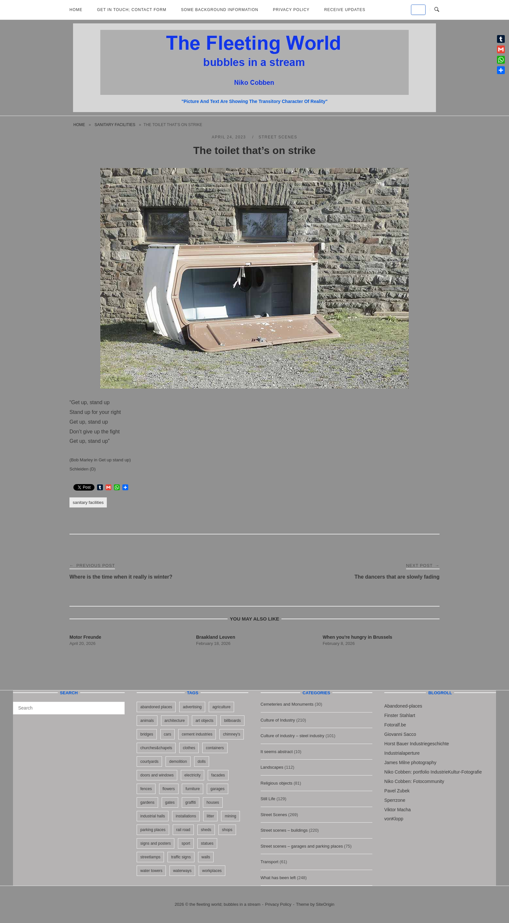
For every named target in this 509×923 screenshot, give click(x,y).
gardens (147, 802)
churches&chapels (156, 748)
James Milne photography (410, 762)
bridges (146, 734)
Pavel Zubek (397, 790)
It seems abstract (277, 751)
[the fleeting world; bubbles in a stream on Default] (418, 10)
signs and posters (155, 843)
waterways (182, 870)
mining (230, 816)
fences (146, 789)
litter (210, 816)
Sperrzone (394, 800)
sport (185, 843)
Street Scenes (277, 137)
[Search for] (69, 708)
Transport (270, 861)
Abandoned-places (403, 706)
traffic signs (181, 857)
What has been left (278, 877)
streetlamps (150, 857)
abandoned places (156, 707)
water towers (151, 870)
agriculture (221, 707)
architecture (175, 720)
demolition (178, 761)
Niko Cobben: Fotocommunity (414, 781)
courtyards (149, 761)
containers (215, 748)
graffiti (190, 802)
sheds (206, 829)
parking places (152, 829)
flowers (169, 789)
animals (147, 720)
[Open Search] (437, 10)
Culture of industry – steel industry (293, 735)
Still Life (268, 798)
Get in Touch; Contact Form (132, 9)
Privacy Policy (291, 9)
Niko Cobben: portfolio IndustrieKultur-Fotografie (433, 772)
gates (170, 802)
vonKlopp (393, 818)
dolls (202, 761)
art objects (204, 720)
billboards (232, 720)
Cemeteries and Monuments (287, 704)
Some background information (219, 9)
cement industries (197, 734)
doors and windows (157, 775)
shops (227, 829)
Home (75, 9)
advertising (192, 707)
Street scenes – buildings (284, 830)
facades (218, 775)
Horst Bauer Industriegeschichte (416, 743)
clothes (189, 748)
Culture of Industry (278, 720)
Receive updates (345, 9)
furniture (192, 789)
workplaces (212, 870)
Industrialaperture (402, 753)
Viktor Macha (397, 809)
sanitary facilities (114, 124)
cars (167, 734)
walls (206, 857)
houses (212, 802)
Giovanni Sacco (400, 734)
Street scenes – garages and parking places (302, 846)
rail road (183, 829)
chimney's (231, 734)
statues (207, 843)
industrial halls (152, 816)
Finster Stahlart (399, 715)
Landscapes (272, 767)
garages (217, 789)
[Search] (117, 705)
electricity (192, 775)
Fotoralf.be (395, 724)
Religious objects (276, 783)
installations (186, 816)
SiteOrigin (325, 904)
